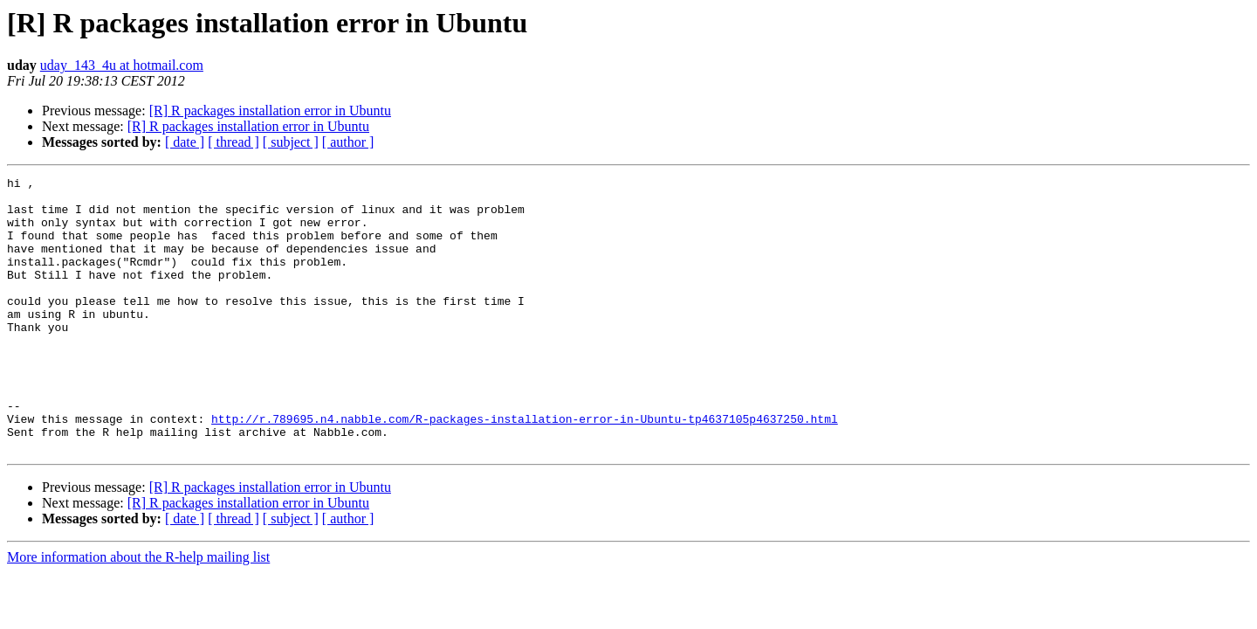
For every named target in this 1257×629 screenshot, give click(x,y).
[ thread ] (233, 142)
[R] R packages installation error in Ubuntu (270, 110)
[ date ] (184, 142)
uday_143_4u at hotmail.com (121, 65)
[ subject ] (291, 142)
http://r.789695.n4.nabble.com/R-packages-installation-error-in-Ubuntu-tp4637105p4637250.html (524, 468)
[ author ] (348, 142)
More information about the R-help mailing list (138, 612)
